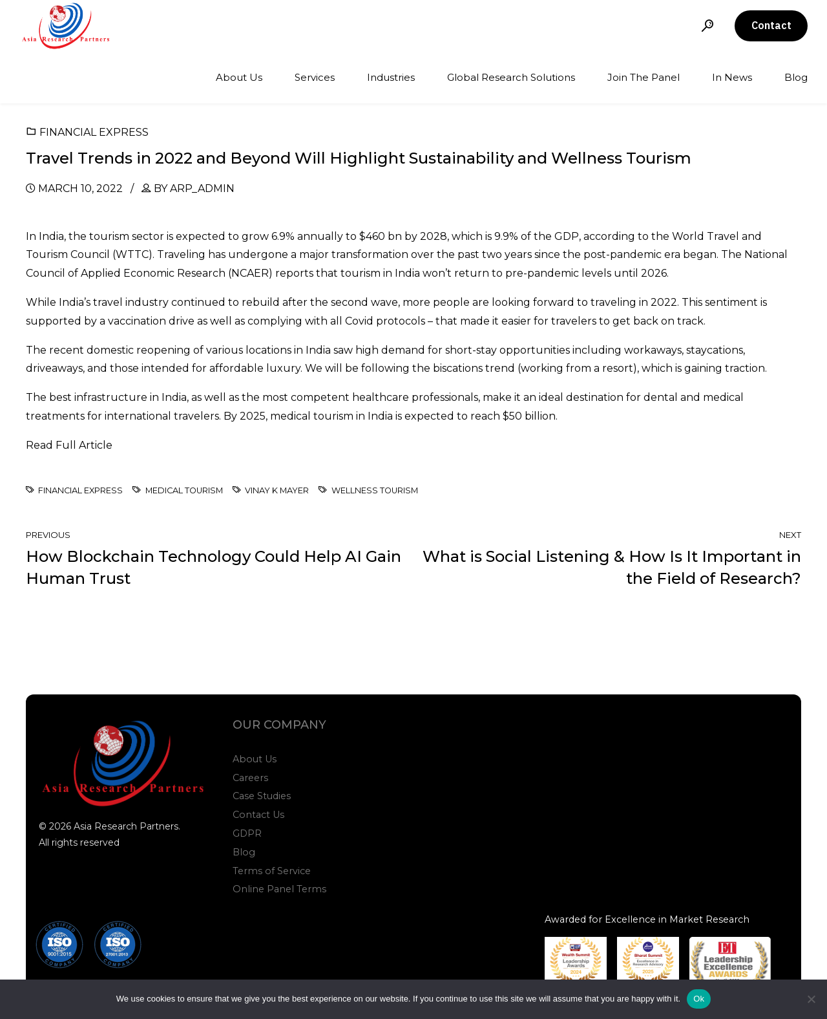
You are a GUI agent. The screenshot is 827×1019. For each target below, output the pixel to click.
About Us (239, 77)
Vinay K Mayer (277, 490)
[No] (810, 998)
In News (732, 77)
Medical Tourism (184, 490)
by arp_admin (194, 188)
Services (315, 77)
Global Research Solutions (511, 77)
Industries (391, 77)
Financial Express (94, 132)
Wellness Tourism (374, 490)
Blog (796, 77)
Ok (698, 998)
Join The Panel (643, 77)
